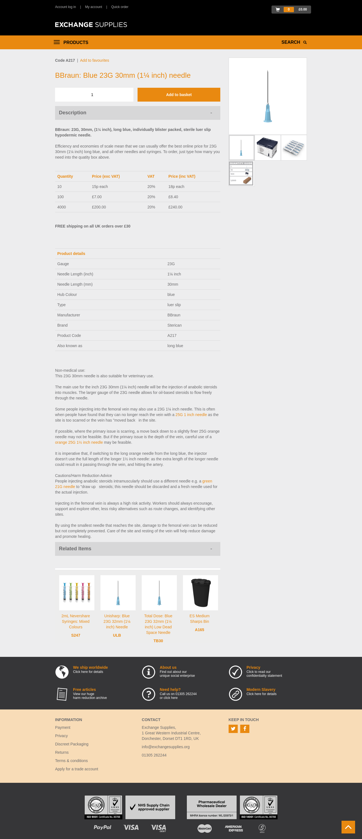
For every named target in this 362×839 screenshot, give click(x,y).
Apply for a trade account (76, 769)
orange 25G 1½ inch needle (79, 442)
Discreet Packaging (72, 744)
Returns (62, 752)
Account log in (65, 7)
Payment (62, 727)
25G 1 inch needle (191, 414)
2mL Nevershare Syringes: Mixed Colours (75, 621)
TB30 (158, 641)
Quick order (119, 7)
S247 (75, 635)
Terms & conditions (71, 760)
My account (93, 7)
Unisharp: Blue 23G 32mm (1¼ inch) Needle (117, 621)
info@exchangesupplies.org (166, 747)
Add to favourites (94, 60)
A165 (199, 630)
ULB (117, 635)
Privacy (61, 736)
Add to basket (179, 94)
